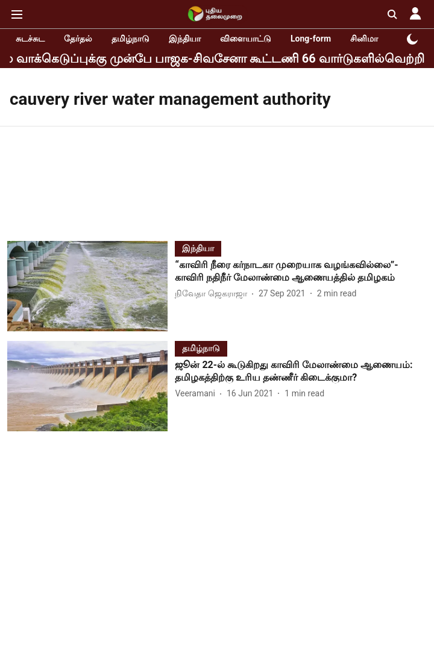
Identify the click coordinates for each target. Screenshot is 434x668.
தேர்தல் (78, 38)
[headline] (301, 271)
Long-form (311, 38)
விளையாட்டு (245, 38)
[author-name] (213, 293)
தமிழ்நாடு (130, 38)
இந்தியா (185, 38)
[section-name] (198, 248)
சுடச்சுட (30, 38)
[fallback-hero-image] (91, 286)
